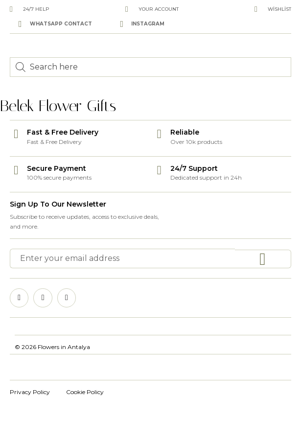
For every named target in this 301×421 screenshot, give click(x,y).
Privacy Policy (30, 392)
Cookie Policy (85, 392)
